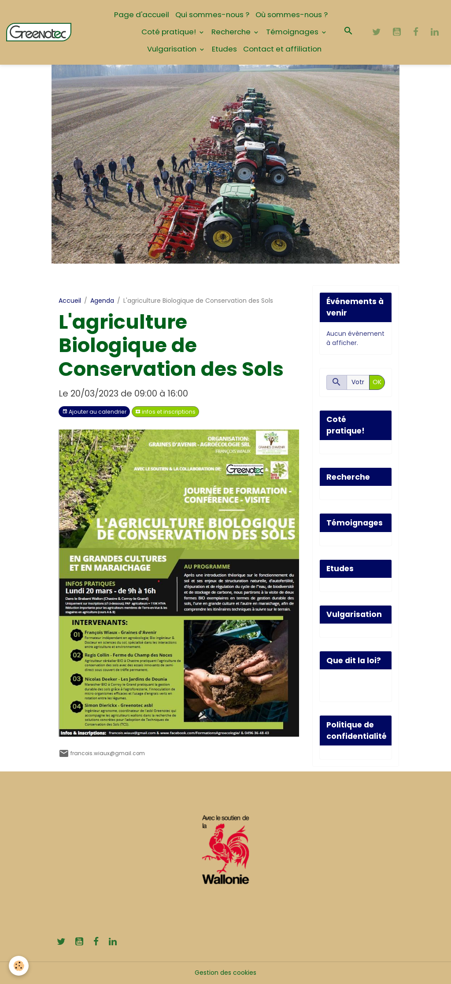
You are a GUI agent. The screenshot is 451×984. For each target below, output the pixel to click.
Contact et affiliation (282, 49)
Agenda (102, 300)
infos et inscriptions (165, 411)
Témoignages (293, 31)
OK (377, 382)
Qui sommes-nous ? (212, 14)
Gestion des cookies (225, 972)
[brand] (38, 32)
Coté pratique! (169, 31)
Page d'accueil (141, 14)
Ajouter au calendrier (94, 411)
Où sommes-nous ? (291, 14)
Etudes (224, 49)
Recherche (231, 31)
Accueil (70, 300)
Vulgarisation (172, 49)
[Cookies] (19, 966)
